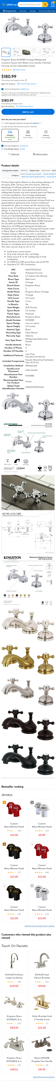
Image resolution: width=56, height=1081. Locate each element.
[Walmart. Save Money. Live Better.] (9, 4)
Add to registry (40, 154)
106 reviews (20, 70)
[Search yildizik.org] (30, 4)
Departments (9, 11)
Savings (32, 11)
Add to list (13, 154)
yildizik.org (24, 89)
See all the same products (44, 1077)
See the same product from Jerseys (40, 926)
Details (22, 149)
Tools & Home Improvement (31, 174)
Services (23, 11)
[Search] (45, 4)
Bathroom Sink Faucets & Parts (33, 176)
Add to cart (28, 111)
